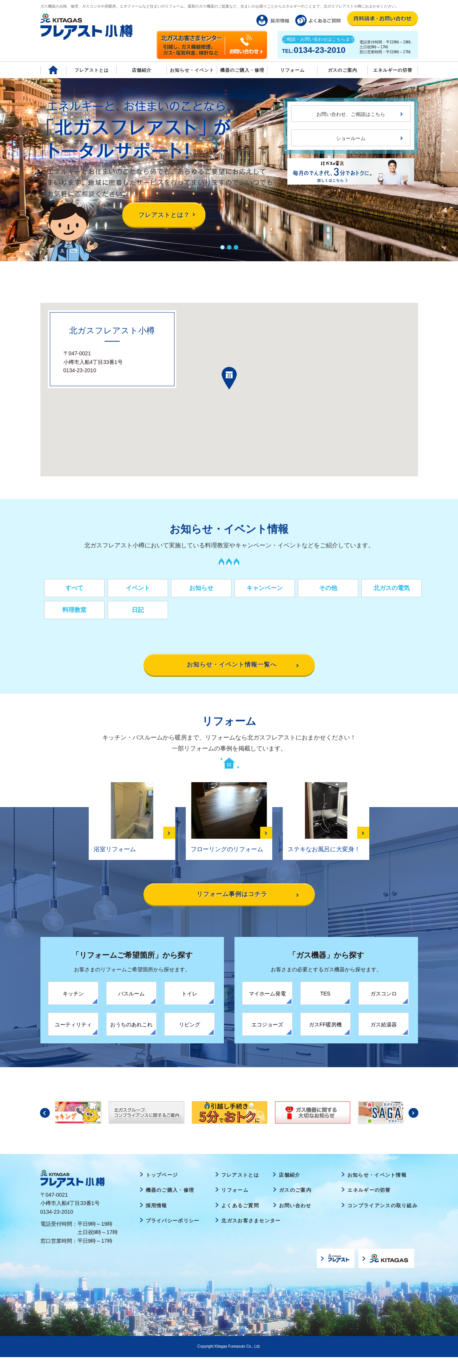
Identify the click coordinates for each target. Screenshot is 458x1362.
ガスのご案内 (295, 1195)
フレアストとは (91, 70)
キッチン (73, 998)
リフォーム (292, 70)
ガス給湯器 (383, 1029)
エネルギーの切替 (392, 70)
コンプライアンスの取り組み (382, 1210)
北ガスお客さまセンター (251, 1225)
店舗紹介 (141, 70)
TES (325, 998)
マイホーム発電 (267, 998)
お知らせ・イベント (192, 70)
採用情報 (156, 1210)
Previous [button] (45, 1117)
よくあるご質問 (240, 1210)
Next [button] (413, 1117)
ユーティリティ (73, 1029)
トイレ (189, 998)
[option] (229, 1117)
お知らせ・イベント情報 (377, 1179)
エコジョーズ (267, 1029)
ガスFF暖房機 (325, 1029)
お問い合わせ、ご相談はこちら (350, 114)
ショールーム (350, 138)
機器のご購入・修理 (242, 70)
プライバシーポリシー (173, 1225)
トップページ (162, 1179)
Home (53, 70)
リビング (189, 1029)
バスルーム (131, 998)
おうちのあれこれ (131, 1029)
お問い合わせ (295, 1210)
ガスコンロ (383, 998)
